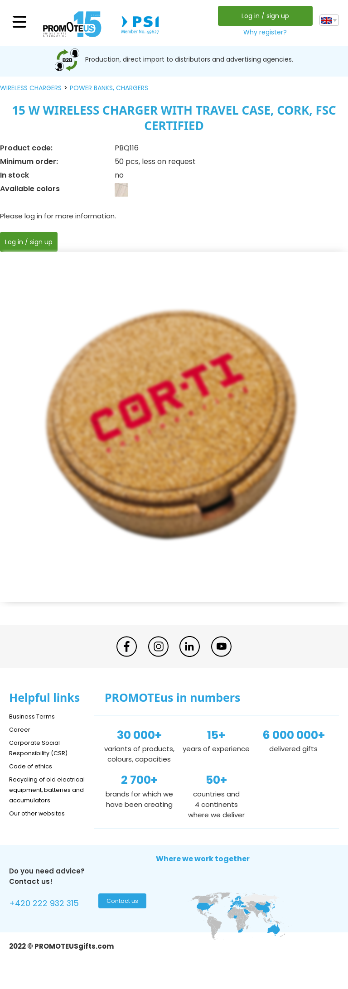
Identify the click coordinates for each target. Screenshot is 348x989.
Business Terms (35, 716)
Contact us (121, 913)
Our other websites (41, 823)
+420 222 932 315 (49, 915)
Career (21, 729)
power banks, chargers (109, 87)
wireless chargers (31, 87)
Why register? (263, 32)
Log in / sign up (262, 15)
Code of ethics (34, 766)
